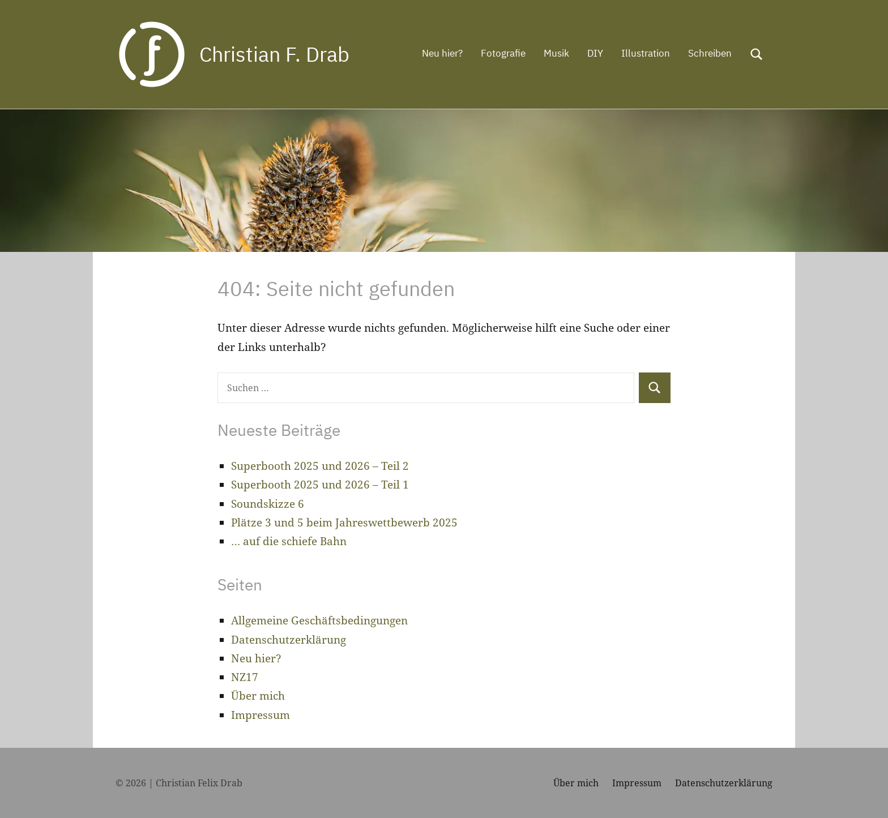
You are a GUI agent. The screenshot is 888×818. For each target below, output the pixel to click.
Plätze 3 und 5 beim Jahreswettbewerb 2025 (344, 522)
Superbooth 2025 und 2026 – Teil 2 (320, 466)
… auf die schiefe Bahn (289, 541)
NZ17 (244, 677)
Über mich (258, 695)
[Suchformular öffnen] (756, 54)
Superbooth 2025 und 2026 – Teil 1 (320, 484)
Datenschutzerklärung (288, 639)
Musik (556, 53)
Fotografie (503, 53)
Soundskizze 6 (267, 503)
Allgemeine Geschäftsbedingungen (319, 620)
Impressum (260, 715)
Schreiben (710, 53)
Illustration (645, 53)
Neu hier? (442, 53)
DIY (595, 53)
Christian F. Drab (274, 54)
